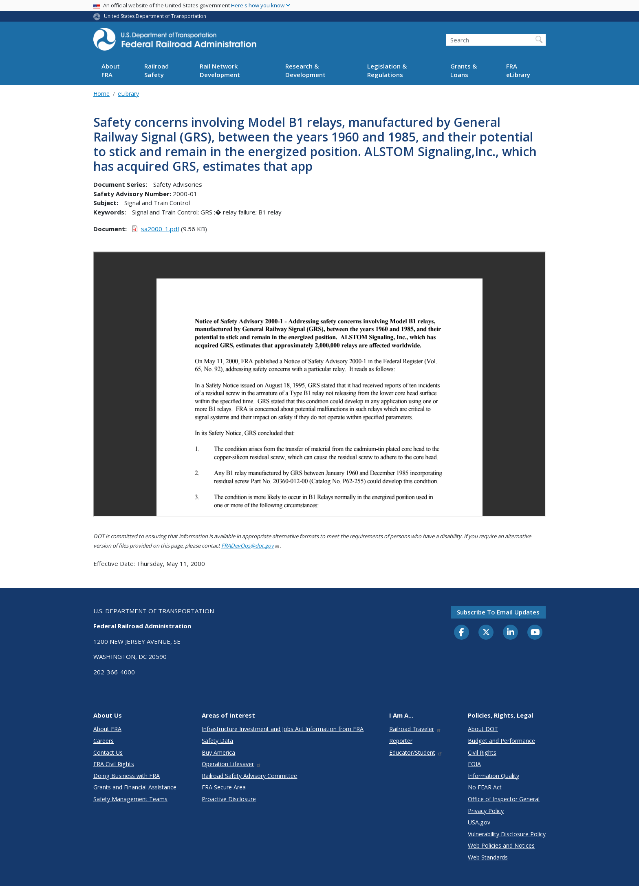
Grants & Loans (463, 70)
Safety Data (217, 741)
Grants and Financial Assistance (134, 787)
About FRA (110, 70)
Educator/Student (416, 752)
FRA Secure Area (224, 787)
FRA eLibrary (518, 70)
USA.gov (479, 822)
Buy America (218, 752)
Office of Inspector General (504, 799)
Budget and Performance (501, 741)
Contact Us (108, 752)
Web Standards (488, 857)
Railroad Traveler (415, 729)
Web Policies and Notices (501, 845)
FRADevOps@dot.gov (250, 545)
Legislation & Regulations (387, 70)
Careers (103, 741)
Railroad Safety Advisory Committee (249, 776)
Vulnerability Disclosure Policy (507, 834)
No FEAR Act (485, 787)
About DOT (483, 729)
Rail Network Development (220, 70)
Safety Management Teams (130, 799)
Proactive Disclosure (229, 799)
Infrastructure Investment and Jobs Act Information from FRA (283, 729)
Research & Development (305, 70)
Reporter (400, 741)
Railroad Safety (156, 70)
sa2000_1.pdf (160, 229)
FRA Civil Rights (113, 764)
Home (101, 93)
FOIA (474, 764)
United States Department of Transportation (155, 16)
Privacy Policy (486, 811)
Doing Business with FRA (126, 776)
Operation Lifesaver (231, 764)
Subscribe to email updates (498, 612)
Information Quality (493, 776)
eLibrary (128, 93)
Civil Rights (482, 752)
